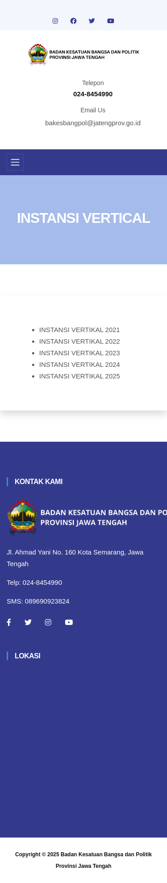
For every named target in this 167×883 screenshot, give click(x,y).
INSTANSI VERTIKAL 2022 (79, 341)
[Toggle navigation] (15, 162)
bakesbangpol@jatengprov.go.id (93, 123)
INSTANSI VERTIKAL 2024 (79, 364)
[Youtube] (69, 622)
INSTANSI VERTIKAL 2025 (79, 376)
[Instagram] (48, 622)
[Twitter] (28, 622)
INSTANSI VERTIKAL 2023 (79, 353)
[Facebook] (9, 622)
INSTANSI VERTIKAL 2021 (79, 329)
